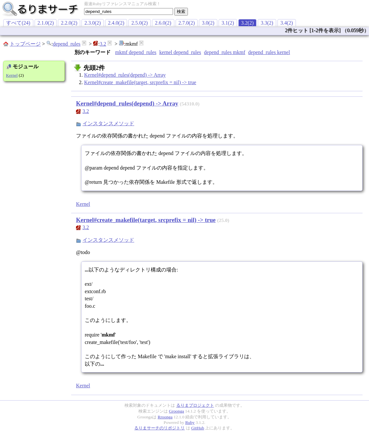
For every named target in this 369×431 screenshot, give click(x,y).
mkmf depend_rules (136, 52)
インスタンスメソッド (108, 123)
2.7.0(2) (187, 23)
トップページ (25, 44)
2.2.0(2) (69, 23)
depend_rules (66, 44)
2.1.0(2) (46, 23)
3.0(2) (208, 23)
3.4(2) (286, 23)
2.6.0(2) (163, 23)
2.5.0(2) (139, 23)
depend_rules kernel (269, 52)
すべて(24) (18, 23)
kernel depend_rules (180, 52)
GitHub (197, 427)
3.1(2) (228, 23)
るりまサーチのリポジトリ (159, 427)
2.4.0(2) (116, 23)
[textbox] (128, 11)
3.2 (103, 44)
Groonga (176, 411)
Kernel (12, 75)
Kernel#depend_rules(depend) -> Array (125, 75)
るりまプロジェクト (195, 405)
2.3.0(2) (92, 23)
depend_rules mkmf (224, 52)
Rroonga (165, 416)
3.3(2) (267, 23)
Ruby (190, 422)
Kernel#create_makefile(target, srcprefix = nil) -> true (140, 82)
